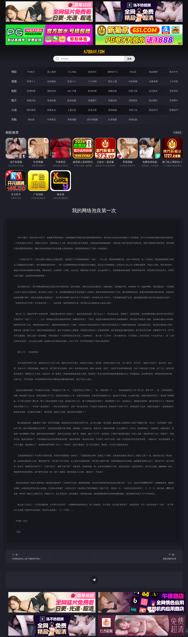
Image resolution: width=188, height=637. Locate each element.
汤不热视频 (92, 119)
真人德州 (51, 71)
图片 (14, 100)
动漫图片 (92, 100)
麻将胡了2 (113, 71)
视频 (14, 81)
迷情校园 (112, 109)
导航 (14, 119)
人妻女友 (72, 109)
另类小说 (133, 109)
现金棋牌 (153, 71)
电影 (14, 91)
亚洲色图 (51, 100)
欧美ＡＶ (72, 81)
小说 (14, 110)
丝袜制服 (133, 81)
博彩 (14, 72)
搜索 (129, 58)
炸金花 (133, 71)
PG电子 (31, 71)
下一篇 (158, 557)
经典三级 (133, 90)
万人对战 (72, 71)
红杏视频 (112, 119)
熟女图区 (153, 100)
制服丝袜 (112, 90)
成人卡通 (72, 90)
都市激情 (31, 109)
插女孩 (31, 119)
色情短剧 (133, 119)
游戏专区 (92, 71)
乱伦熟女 (153, 90)
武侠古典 (92, 109)
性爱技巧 (173, 109)
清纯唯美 (133, 100)
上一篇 (30, 557)
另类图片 (173, 100)
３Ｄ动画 (92, 81)
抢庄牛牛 (173, 71)
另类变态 (173, 90)
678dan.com (94, 51)
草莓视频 (72, 119)
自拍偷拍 (51, 81)
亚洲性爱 (31, 90)
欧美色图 (72, 100)
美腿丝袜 (112, 100)
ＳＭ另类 (173, 81)
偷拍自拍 (51, 90)
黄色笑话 (153, 109)
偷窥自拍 (31, 100)
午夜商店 (51, 119)
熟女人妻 (112, 81)
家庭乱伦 (51, 109)
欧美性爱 (92, 90)
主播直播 (153, 81)
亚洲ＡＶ (31, 81)
